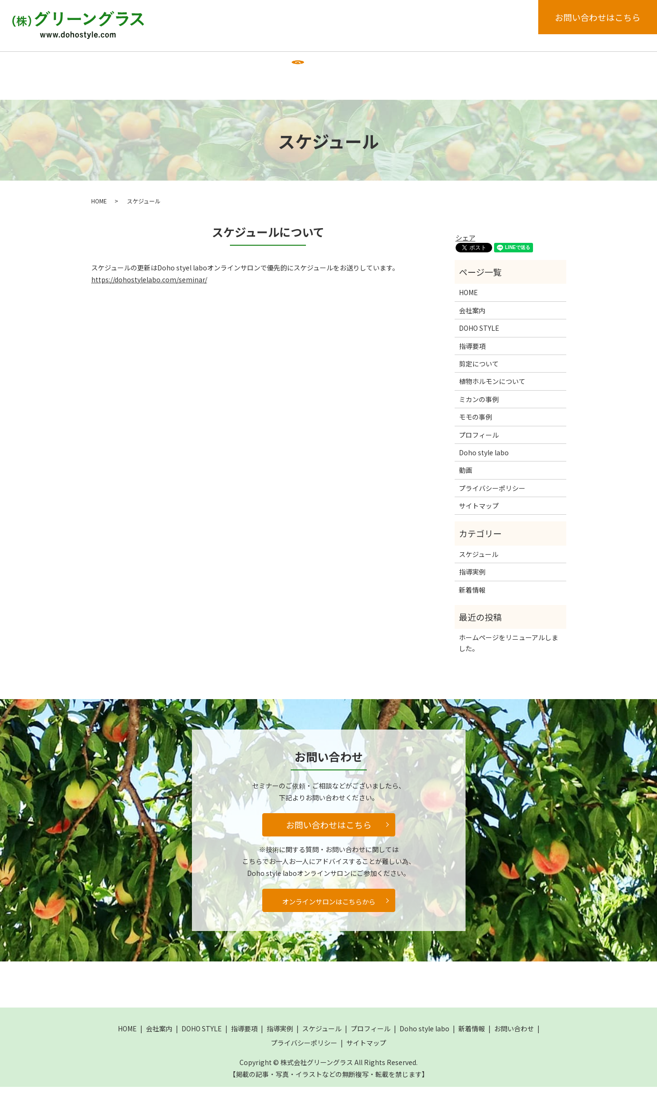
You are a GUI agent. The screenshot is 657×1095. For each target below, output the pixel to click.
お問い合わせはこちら (597, 17)
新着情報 (542, 65)
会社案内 (153, 65)
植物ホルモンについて (492, 389)
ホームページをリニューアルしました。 (508, 651)
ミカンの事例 (479, 407)
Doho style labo (484, 65)
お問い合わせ (514, 1036)
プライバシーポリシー (492, 496)
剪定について (479, 371)
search (141, 94)
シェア (466, 245)
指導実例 (307, 65)
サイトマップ (479, 514)
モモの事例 (475, 425)
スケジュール (360, 65)
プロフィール (419, 65)
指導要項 (260, 65)
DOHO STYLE (207, 65)
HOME (110, 65)
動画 (107, 93)
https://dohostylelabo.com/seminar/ (149, 287)
